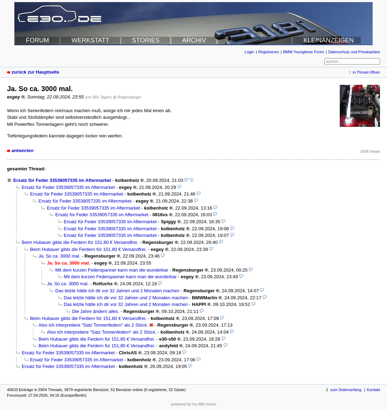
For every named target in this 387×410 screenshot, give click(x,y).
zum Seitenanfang (345, 390)
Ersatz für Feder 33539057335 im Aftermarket (62, 180)
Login (249, 52)
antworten (23, 150)
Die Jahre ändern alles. (95, 311)
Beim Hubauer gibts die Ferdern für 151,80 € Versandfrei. (80, 242)
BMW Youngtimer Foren (303, 52)
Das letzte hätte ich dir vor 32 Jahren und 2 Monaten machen (117, 290)
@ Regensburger (127, 97)
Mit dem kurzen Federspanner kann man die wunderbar (111, 270)
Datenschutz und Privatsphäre (354, 52)
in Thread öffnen (366, 72)
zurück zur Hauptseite (35, 72)
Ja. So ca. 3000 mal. (59, 256)
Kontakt (373, 390)
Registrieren (268, 52)
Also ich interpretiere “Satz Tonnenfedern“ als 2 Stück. (93, 325)
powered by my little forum (193, 404)
